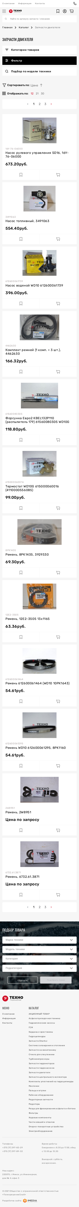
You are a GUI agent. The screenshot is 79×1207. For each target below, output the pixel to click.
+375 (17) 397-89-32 (12, 1151)
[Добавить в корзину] (58, 175)
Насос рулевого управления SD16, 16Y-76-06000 (37, 154)
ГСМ (31, 1027)
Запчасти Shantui (38, 1041)
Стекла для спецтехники (42, 1054)
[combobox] (39, 940)
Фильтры (33, 1113)
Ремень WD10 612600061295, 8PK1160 (35, 748)
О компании (8, 3)
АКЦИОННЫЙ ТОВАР (39, 1014)
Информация (24, 3)
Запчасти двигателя (39, 1072)
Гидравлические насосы (42, 1023)
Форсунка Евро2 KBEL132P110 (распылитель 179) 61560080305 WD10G (37, 420)
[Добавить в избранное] (21, 175)
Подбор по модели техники (28, 71)
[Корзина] (72, 11)
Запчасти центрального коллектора (48, 1077)
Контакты (40, 3)
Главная (7, 27)
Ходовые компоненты (40, 1117)
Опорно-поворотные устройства (46, 1126)
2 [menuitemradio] (39, 104)
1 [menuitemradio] (33, 104)
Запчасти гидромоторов (42, 1063)
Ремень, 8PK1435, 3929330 (27, 554)
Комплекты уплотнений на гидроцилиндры (51, 1081)
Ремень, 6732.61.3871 (22, 877)
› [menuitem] (51, 104)
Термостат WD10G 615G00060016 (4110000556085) (32, 488)
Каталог (24, 27)
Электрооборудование (41, 1131)
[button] (58, 11)
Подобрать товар (56, 980)
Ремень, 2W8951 (18, 812)
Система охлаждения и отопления (47, 1045)
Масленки (34, 1086)
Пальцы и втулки (37, 1090)
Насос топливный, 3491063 (27, 221)
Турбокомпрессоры (39, 1059)
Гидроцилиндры (37, 1036)
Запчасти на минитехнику (42, 1050)
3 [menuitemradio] (45, 104)
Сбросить (23, 980)
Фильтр (13, 60)
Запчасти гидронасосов (42, 1068)
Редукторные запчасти (41, 1099)
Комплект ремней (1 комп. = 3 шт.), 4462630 (33, 351)
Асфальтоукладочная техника (44, 1018)
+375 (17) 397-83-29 (12, 1147)
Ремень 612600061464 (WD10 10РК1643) (37, 683)
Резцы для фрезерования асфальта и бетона (52, 1108)
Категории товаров (22, 50)
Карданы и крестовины (41, 1032)
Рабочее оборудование (41, 1095)
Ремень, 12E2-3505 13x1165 (27, 619)
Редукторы (34, 1104)
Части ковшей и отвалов (42, 1122)
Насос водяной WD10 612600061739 (34, 285)
